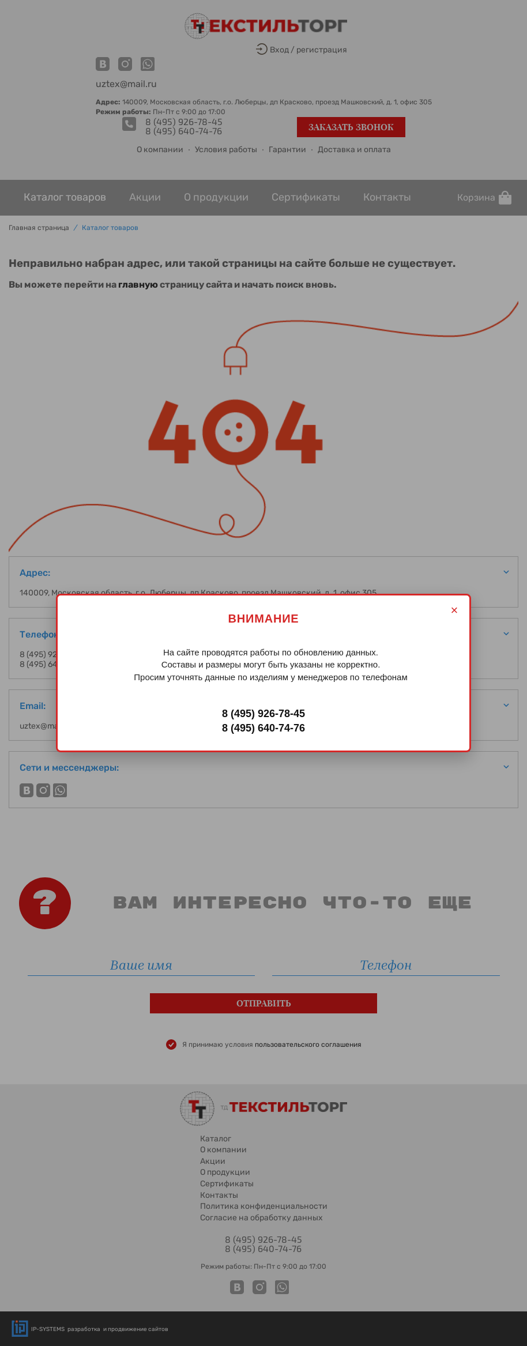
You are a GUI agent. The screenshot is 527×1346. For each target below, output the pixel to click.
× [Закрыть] (454, 610)
